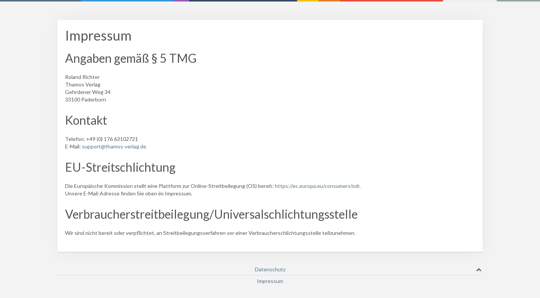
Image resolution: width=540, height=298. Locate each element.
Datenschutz (270, 269)
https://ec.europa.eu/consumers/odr (317, 186)
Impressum (270, 281)
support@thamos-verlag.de (114, 146)
